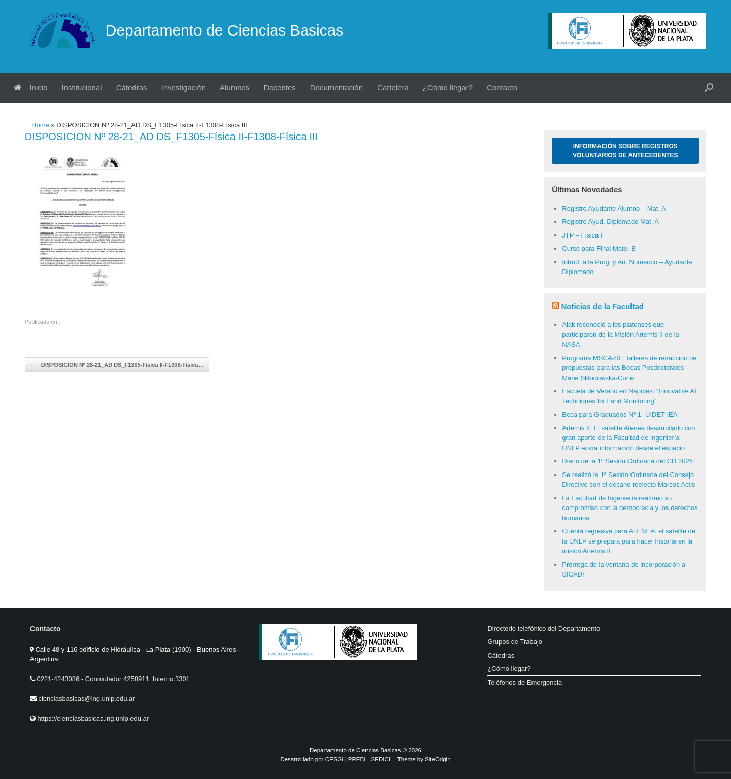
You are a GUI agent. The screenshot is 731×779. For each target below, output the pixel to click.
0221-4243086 (59, 679)
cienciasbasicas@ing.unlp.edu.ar (86, 698)
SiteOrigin (438, 759)
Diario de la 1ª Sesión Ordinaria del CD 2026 (627, 461)
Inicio (30, 87)
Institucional (81, 87)
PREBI (357, 759)
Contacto (502, 87)
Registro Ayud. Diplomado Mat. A (610, 221)
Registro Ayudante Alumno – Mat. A (614, 208)
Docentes (279, 87)
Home (40, 125)
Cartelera (393, 87)
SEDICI (380, 759)
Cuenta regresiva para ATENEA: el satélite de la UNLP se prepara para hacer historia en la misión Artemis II (628, 541)
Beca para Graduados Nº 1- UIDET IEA (619, 414)
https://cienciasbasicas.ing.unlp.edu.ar (93, 718)
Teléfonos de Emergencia (524, 682)
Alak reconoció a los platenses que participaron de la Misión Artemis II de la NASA (620, 334)
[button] (709, 88)
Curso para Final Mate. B (599, 248)
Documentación (336, 87)
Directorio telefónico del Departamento (543, 628)
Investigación (183, 87)
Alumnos (234, 87)
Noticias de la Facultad (602, 306)
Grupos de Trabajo (514, 642)
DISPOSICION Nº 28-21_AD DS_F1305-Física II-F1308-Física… (117, 365)
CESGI (335, 759)
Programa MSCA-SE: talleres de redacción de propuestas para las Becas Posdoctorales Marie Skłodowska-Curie (629, 368)
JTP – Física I (582, 235)
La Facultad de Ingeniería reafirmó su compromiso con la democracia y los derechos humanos (629, 508)
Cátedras (131, 87)
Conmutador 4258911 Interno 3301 (136, 679)
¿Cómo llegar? (448, 87)
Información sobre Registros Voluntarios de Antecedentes (625, 151)
